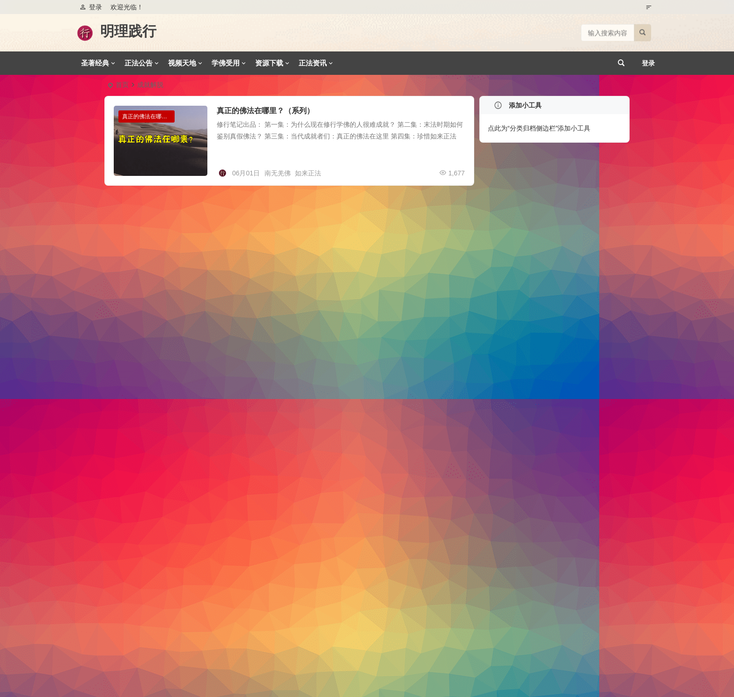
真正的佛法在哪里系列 (148, 116)
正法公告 (139, 63)
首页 (122, 84)
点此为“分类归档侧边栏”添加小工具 (539, 128)
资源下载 (269, 63)
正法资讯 (313, 63)
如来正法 (308, 173)
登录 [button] (91, 7)
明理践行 (128, 31)
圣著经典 (95, 63)
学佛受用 (226, 63)
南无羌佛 (277, 173)
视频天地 (182, 63)
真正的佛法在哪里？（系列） (265, 111)
